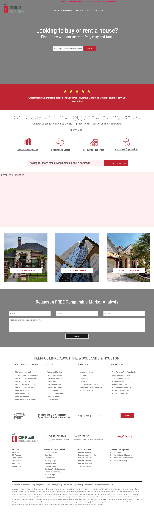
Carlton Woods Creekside (55, 469)
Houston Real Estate (60, 150)
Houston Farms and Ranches (122, 457)
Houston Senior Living (121, 392)
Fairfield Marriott (54, 383)
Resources (16, 463)
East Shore (49, 454)
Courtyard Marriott (55, 377)
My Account (17, 454)
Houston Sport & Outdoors (26, 399)
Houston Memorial (85, 457)
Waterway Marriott (54, 370)
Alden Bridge (50, 474)
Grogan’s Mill (50, 477)
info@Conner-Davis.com (128, 2)
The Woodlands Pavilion (25, 380)
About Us (65, 2)
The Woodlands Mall (23, 370)
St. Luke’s (84, 373)
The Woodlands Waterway (25, 386)
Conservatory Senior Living (123, 386)
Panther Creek (51, 466)
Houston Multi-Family (119, 460)
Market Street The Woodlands (27, 373)
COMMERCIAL (98, 11)
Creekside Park (51, 451)
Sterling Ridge (51, 460)
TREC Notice (95, 2)
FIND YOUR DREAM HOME (117, 163)
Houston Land (116, 451)
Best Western (52, 399)
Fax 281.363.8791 (82, 435)
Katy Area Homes (85, 466)
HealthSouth (85, 377)
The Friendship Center (121, 377)
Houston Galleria (84, 460)
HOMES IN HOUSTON (83, 11)
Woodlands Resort (54, 373)
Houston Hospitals (87, 389)
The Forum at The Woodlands (124, 370)
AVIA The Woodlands (55, 392)
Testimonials (17, 460)
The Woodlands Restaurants (26, 377)
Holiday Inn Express (55, 386)
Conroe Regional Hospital (90, 383)
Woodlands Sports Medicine (91, 386)
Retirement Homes (120, 383)
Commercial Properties (27, 149)
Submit (77, 336)
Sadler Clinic (85, 380)
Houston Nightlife (22, 395)
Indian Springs (51, 463)
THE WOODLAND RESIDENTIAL (129, 270)
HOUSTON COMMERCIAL (77, 270)
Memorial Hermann (88, 370)
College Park (50, 457)
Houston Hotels (53, 395)
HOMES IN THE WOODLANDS (62, 11)
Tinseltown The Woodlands (26, 383)
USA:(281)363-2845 (109, 2)
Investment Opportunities (126, 149)
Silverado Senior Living (121, 373)
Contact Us (16, 466)
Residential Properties (93, 150)
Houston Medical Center (88, 454)
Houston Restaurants (24, 392)
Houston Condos (84, 451)
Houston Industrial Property (121, 454)
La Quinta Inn (52, 389)
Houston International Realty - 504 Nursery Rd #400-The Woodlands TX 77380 (78, 439)
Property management (79, 2)
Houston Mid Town (85, 463)
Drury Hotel (52, 380)
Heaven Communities (121, 389)
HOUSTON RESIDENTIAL (26, 270)
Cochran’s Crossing (53, 472)
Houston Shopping (22, 389)
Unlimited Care (118, 380)
